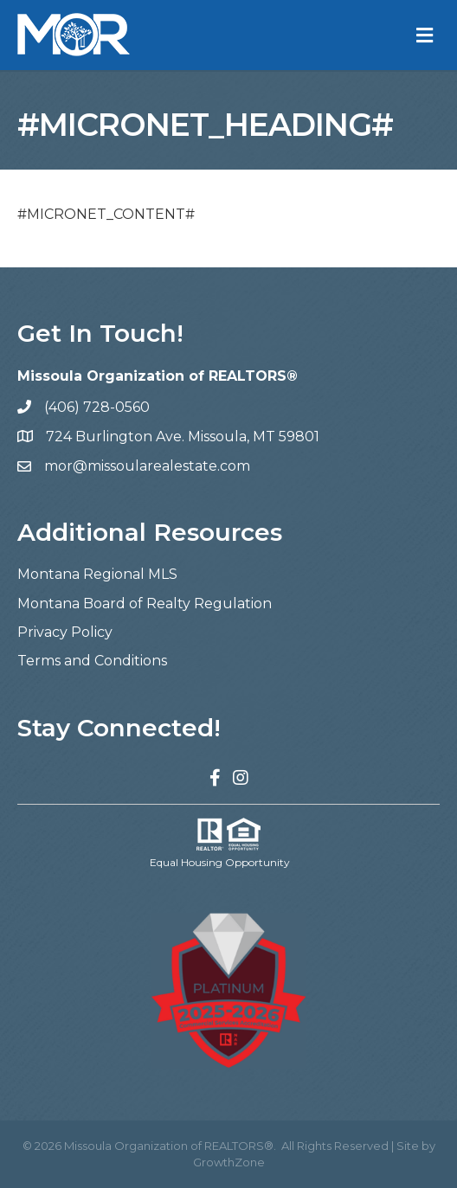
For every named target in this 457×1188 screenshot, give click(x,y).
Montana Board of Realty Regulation (144, 603)
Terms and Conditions (92, 660)
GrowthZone (229, 1162)
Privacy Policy (65, 632)
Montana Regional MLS (97, 574)
